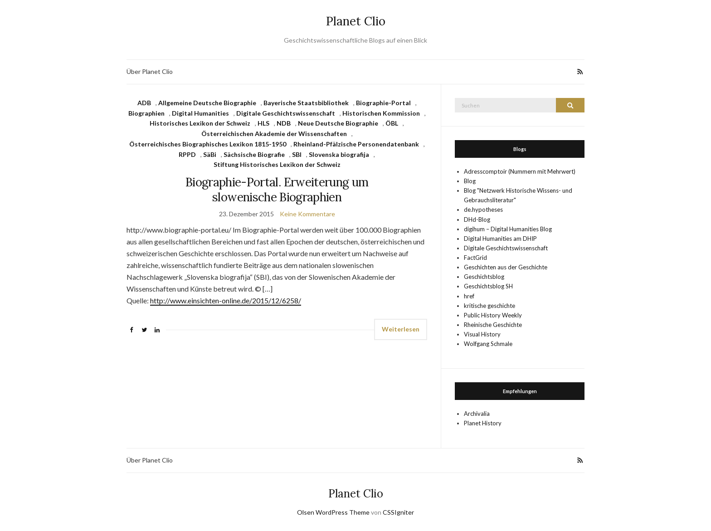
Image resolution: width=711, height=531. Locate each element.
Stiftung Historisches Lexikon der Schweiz (277, 164)
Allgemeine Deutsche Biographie (207, 103)
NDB (284, 123)
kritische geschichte (489, 305)
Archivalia (477, 413)
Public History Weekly (493, 315)
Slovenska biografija (339, 154)
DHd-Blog (477, 219)
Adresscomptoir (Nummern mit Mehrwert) (519, 171)
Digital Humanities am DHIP (500, 238)
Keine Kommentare (307, 214)
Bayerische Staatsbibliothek (306, 103)
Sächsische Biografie (254, 154)
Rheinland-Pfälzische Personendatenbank (356, 144)
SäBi (209, 154)
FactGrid (475, 257)
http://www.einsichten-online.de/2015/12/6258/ (225, 300)
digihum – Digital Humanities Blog (508, 229)
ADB (144, 103)
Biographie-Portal (383, 103)
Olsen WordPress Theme (333, 512)
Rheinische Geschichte (493, 324)
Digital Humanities (200, 113)
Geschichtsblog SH (488, 286)
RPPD (187, 154)
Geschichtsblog (484, 276)
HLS (263, 123)
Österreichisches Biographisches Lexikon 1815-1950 (207, 144)
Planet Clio (355, 21)
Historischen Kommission (381, 113)
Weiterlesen (400, 329)
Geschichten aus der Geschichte (505, 267)
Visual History (482, 334)
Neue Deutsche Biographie (338, 123)
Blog (470, 181)
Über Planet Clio (150, 71)
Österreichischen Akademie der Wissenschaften (274, 133)
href (469, 296)
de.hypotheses (483, 209)
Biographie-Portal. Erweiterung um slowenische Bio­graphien (277, 190)
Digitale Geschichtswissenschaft (285, 113)
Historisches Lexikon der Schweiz (200, 123)
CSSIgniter (398, 512)
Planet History (483, 423)
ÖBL (391, 123)
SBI (297, 154)
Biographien (146, 113)
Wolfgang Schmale (488, 343)
